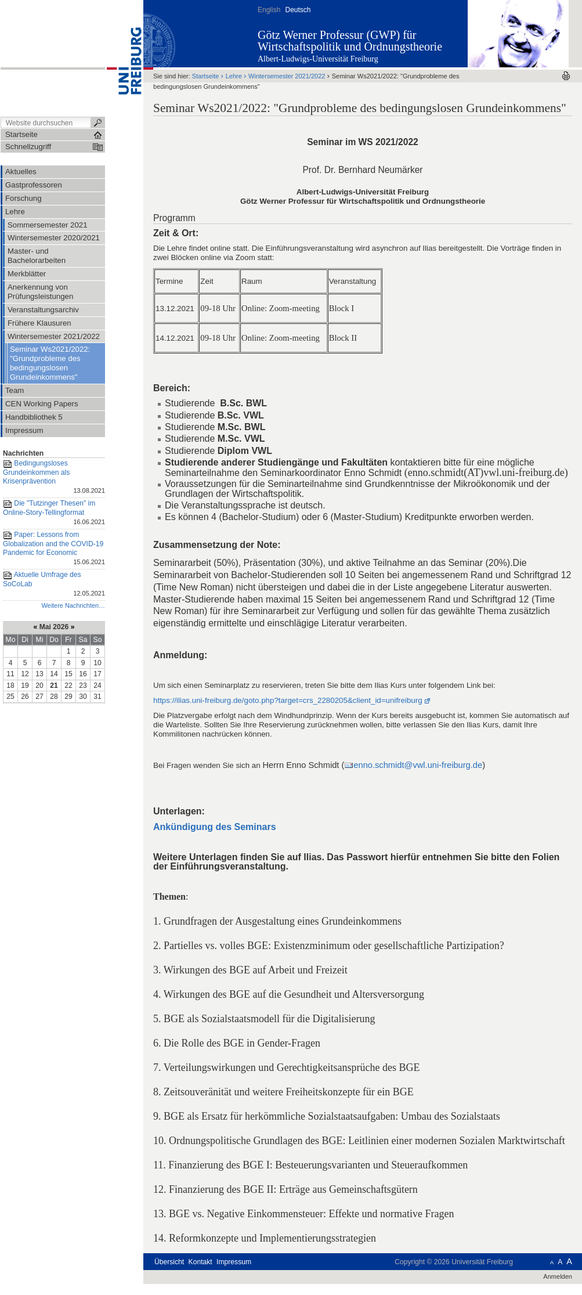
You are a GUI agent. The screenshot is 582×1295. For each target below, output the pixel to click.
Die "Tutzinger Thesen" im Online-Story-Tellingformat (54, 513)
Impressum (233, 1262)
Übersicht (169, 1262)
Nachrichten (23, 453)
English (269, 10)
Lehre (234, 76)
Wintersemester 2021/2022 (286, 76)
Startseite (205, 76)
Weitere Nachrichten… (73, 605)
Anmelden (557, 1276)
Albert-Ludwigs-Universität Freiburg (318, 59)
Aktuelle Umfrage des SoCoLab (54, 585)
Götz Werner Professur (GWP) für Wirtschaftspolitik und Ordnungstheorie (350, 40)
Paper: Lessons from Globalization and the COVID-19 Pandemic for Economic (54, 549)
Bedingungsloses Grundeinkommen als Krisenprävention (54, 477)
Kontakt (200, 1262)
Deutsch (297, 10)
